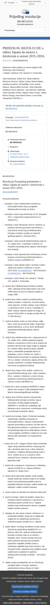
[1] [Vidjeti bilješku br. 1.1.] (16, 220)
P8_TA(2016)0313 (17, 164)
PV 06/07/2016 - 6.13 (18, 154)
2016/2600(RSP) (22, 117)
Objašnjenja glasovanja (19, 157)
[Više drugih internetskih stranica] (33, 2)
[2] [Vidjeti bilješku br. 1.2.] (20, 316)
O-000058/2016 (25, 270)
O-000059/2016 (14, 273)
